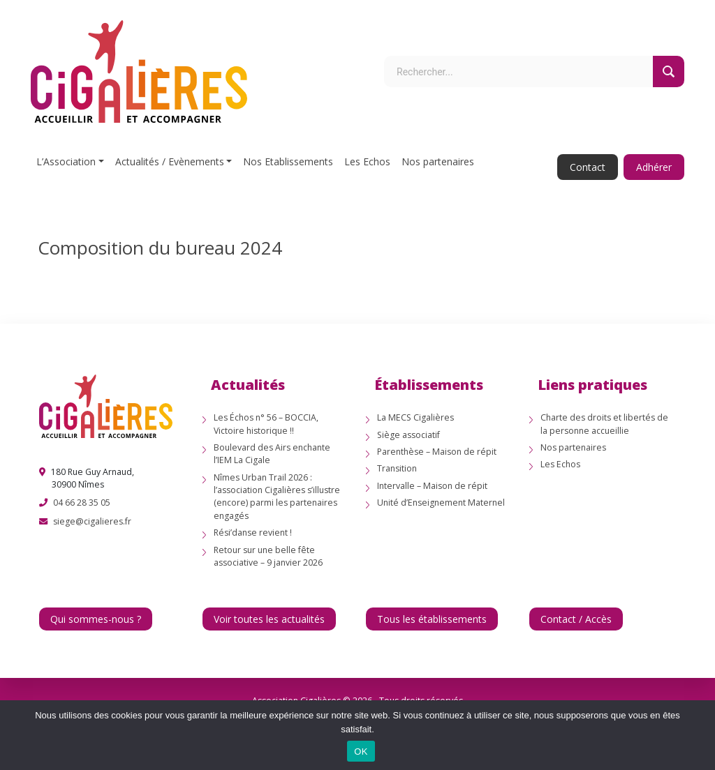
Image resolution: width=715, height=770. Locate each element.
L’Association (66, 161)
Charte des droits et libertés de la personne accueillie (604, 424)
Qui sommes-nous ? (95, 619)
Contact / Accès (576, 619)
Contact (587, 167)
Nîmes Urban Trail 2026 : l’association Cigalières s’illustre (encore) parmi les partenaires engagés (277, 496)
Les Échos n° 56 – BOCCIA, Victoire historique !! (266, 424)
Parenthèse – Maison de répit (436, 452)
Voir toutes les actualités (269, 619)
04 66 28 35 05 (81, 502)
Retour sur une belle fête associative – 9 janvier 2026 (268, 556)
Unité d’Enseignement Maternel (441, 502)
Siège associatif (408, 435)
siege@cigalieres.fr (92, 521)
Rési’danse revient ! (253, 532)
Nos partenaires (437, 161)
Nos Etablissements (288, 161)
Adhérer (654, 167)
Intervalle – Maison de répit (432, 486)
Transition (397, 468)
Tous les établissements (432, 619)
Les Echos (367, 161)
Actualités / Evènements (169, 161)
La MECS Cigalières (415, 417)
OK (360, 751)
